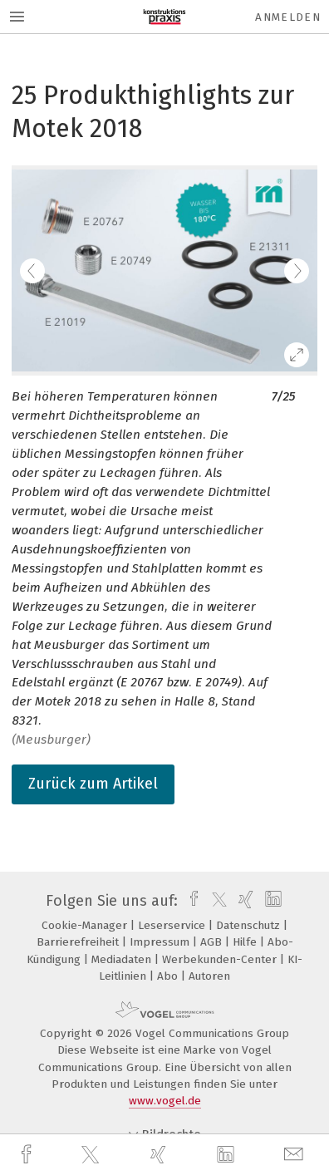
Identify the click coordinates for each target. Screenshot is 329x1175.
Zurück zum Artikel (93, 783)
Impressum (161, 942)
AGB (212, 942)
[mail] (295, 1155)
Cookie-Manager (86, 925)
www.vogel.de (165, 1101)
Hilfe (246, 942)
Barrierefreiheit (79, 942)
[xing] (160, 1154)
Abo (169, 976)
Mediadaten (123, 959)
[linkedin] (227, 1155)
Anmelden (288, 17)
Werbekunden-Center (221, 959)
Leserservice (173, 925)
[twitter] (92, 1155)
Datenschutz (249, 925)
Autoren (209, 976)
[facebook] (28, 1155)
